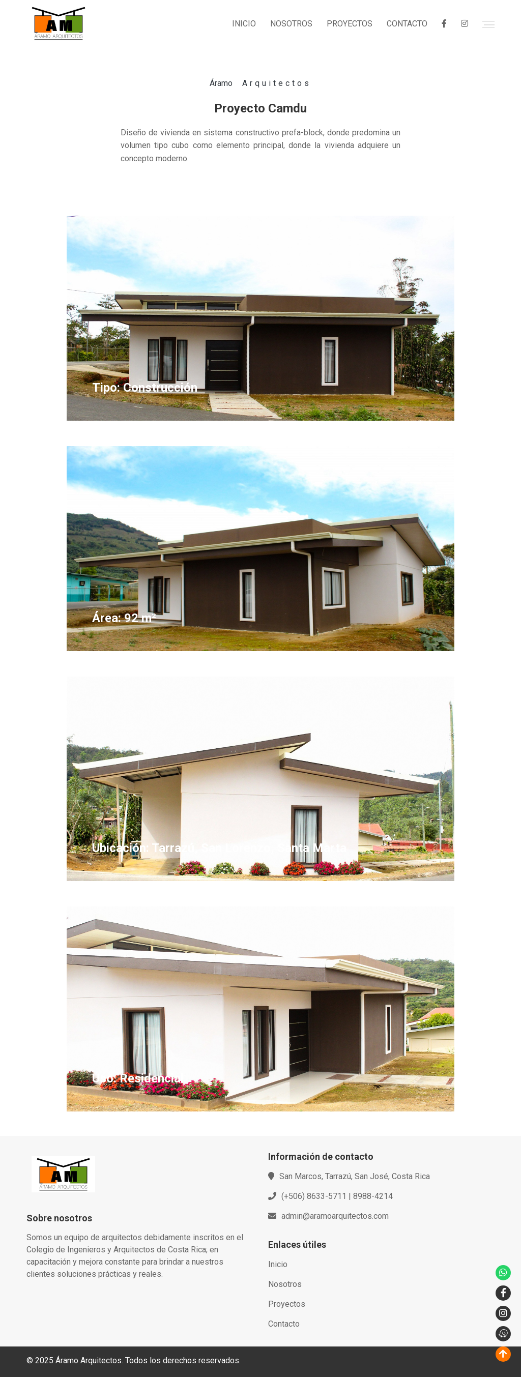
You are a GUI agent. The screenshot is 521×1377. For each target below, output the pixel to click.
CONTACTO (407, 23)
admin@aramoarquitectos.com (335, 1216)
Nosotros (285, 1284)
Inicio (277, 1264)
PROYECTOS (349, 23)
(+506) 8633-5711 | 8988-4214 (337, 1196)
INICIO (244, 23)
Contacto (284, 1324)
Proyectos (286, 1304)
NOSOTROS (291, 23)
